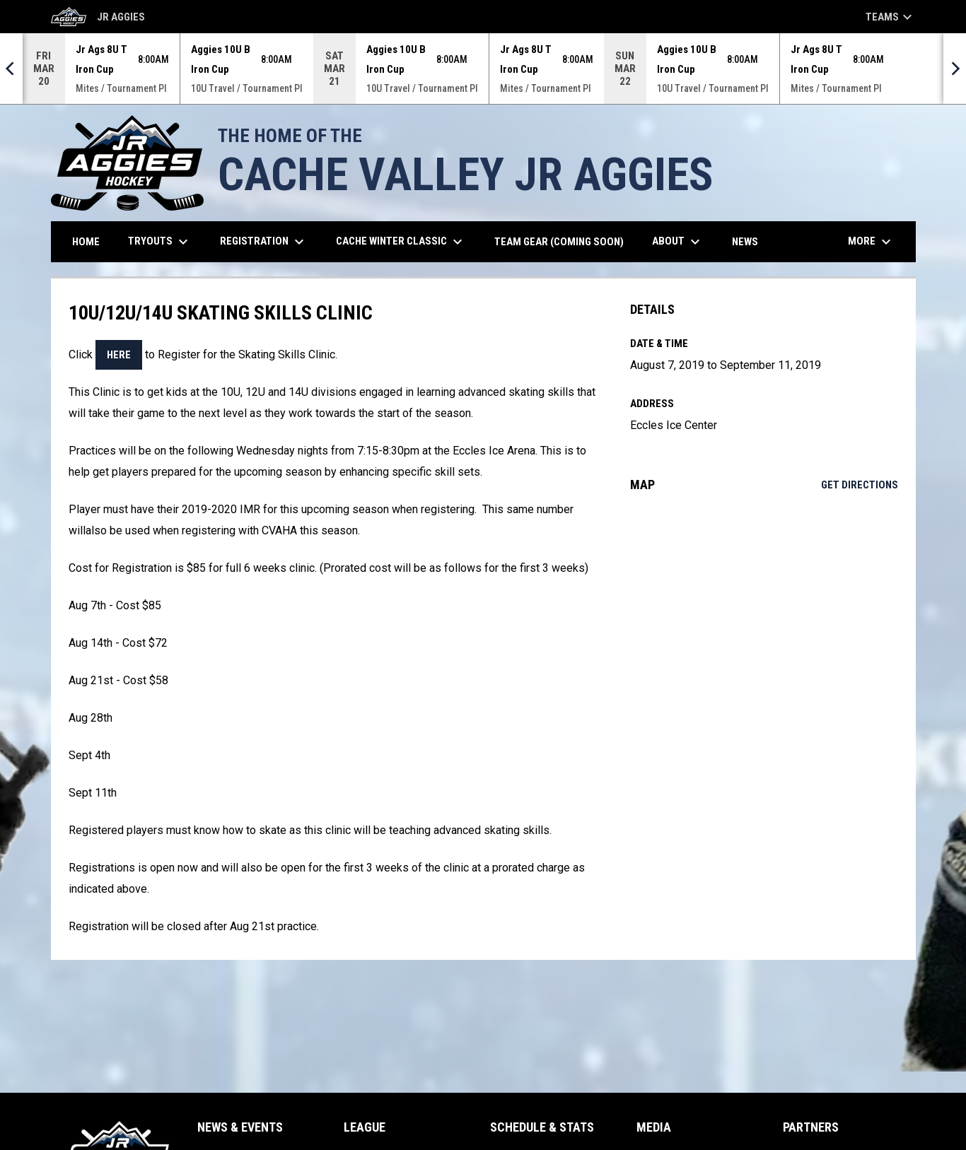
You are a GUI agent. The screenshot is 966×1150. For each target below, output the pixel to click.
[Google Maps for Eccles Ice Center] (764, 618)
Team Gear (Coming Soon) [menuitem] (564, 241)
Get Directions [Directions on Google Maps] (859, 485)
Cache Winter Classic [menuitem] (401, 241)
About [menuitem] (678, 241)
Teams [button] (891, 16)
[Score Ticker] (483, 68)
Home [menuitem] (86, 241)
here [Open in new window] (119, 354)
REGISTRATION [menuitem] (264, 241)
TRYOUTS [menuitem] (160, 241)
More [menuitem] (871, 241)
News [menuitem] (745, 241)
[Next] (954, 68)
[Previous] (11, 68)
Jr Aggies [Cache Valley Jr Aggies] (98, 16)
